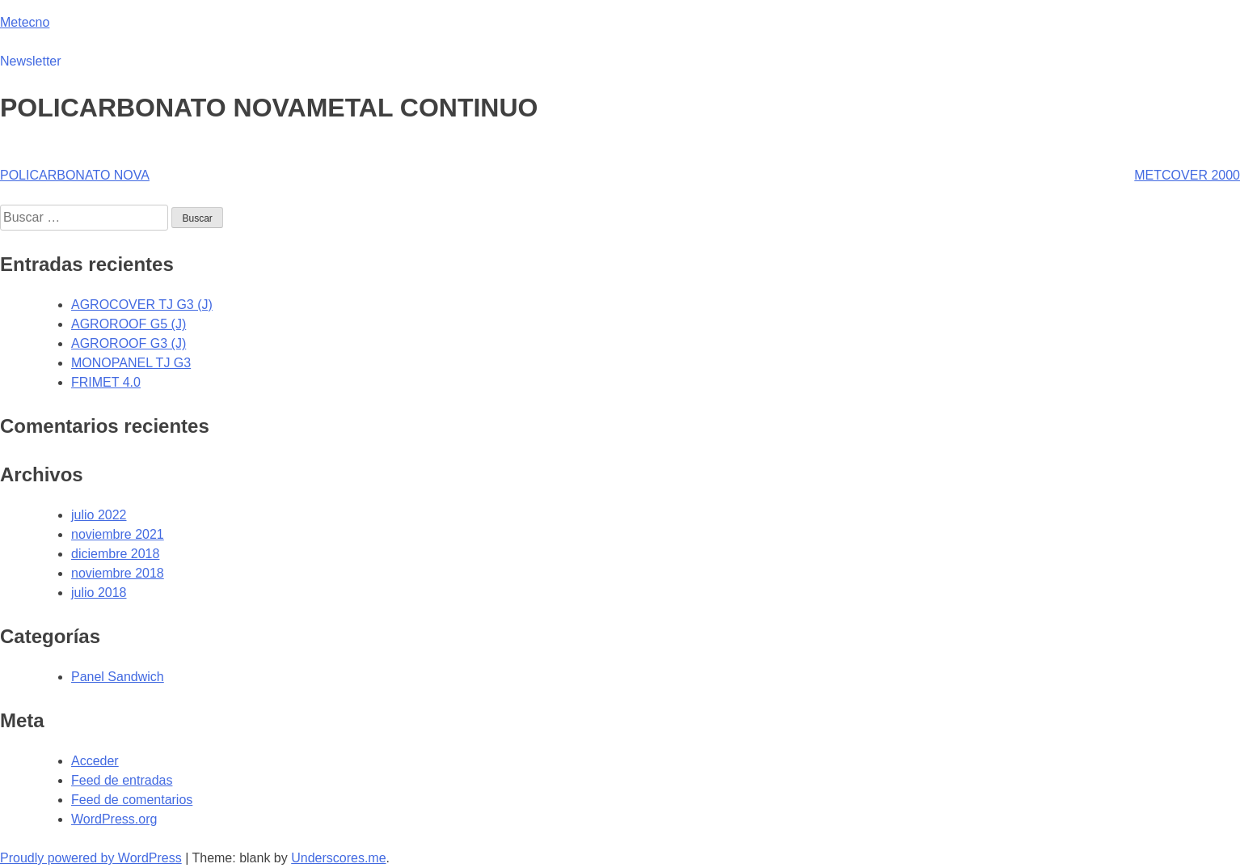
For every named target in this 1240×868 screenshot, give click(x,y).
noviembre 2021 (117, 534)
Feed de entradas (121, 780)
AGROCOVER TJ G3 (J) (142, 304)
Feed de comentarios (131, 800)
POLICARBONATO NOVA (75, 175)
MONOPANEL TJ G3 (131, 363)
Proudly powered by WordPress (91, 858)
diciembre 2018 (115, 554)
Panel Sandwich (117, 677)
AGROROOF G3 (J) (128, 343)
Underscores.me (338, 858)
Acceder (95, 761)
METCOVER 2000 (1187, 175)
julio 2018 (99, 592)
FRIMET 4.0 (106, 382)
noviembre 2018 (117, 573)
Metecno (24, 22)
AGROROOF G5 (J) (128, 324)
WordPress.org (114, 819)
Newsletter (30, 61)
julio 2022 (99, 515)
